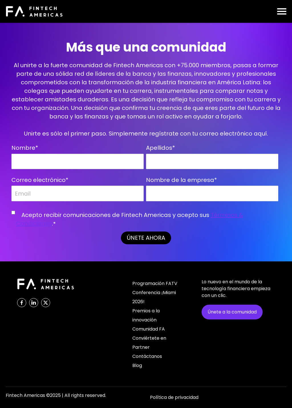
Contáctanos (147, 356)
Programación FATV (154, 283)
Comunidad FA (148, 329)
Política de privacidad (174, 397)
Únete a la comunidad (232, 312)
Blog (137, 365)
